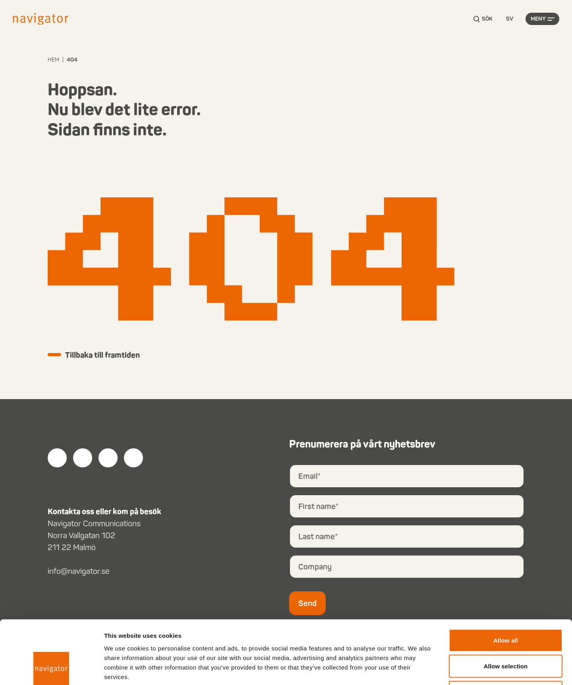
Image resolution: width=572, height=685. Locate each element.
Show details (416, 669)
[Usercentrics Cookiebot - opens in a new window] (51, 669)
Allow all (505, 580)
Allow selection (506, 607)
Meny (538, 18)
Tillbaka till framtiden (102, 355)
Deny (505, 632)
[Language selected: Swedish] (509, 19)
